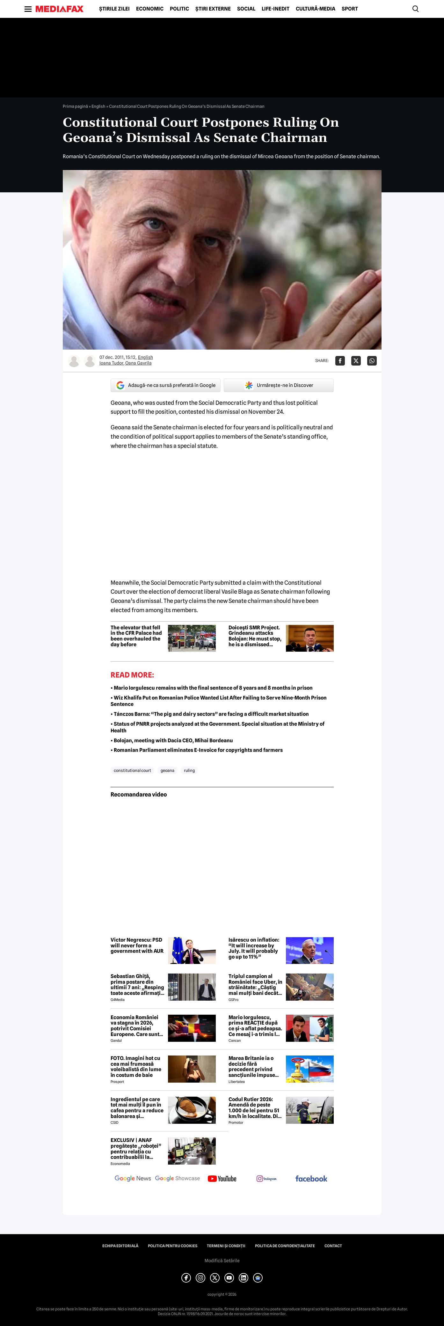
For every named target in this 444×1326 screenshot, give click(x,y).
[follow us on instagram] (266, 1179)
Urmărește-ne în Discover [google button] (278, 385)
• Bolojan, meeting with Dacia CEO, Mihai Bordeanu (172, 740)
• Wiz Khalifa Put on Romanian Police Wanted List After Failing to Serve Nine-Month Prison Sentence (219, 701)
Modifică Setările (222, 1260)
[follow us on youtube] (222, 1179)
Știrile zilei (114, 8)
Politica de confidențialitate (285, 1246)
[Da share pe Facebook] (340, 361)
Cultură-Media (315, 8)
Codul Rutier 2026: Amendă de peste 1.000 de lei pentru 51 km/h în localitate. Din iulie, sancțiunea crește (255, 1108)
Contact (333, 1246)
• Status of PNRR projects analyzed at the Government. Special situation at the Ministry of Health (217, 727)
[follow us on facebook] (311, 1179)
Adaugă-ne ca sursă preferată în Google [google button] (165, 385)
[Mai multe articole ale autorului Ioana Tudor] (74, 360)
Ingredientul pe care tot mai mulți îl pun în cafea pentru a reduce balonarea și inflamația (137, 1108)
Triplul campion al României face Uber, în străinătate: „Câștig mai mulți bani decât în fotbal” (255, 985)
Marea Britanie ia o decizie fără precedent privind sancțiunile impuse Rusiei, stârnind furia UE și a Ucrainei (254, 1067)
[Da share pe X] (356, 361)
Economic (150, 8)
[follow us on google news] (133, 1179)
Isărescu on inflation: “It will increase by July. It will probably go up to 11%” (254, 948)
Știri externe (213, 8)
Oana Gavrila (138, 363)
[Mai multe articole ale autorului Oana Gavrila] (90, 360)
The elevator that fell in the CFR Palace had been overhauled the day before (136, 636)
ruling (189, 770)
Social (246, 8)
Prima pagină (75, 106)
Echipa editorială (120, 1246)
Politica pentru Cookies (172, 1246)
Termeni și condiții (226, 1246)
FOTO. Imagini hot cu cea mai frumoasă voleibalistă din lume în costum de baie (136, 1067)
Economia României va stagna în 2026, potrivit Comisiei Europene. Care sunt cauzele (135, 1026)
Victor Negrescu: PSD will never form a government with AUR (137, 945)
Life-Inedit (275, 8)
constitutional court (132, 770)
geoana (167, 770)
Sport (350, 8)
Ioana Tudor (111, 363)
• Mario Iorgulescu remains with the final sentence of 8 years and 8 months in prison (212, 688)
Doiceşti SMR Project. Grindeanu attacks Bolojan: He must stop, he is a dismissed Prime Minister (255, 636)
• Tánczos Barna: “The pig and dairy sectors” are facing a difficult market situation (210, 714)
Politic (179, 8)
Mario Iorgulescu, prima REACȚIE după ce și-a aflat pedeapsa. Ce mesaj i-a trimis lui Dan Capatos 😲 (255, 1026)
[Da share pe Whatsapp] (372, 361)
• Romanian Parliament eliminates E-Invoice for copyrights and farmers (197, 750)
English (98, 106)
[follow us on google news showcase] (177, 1179)
